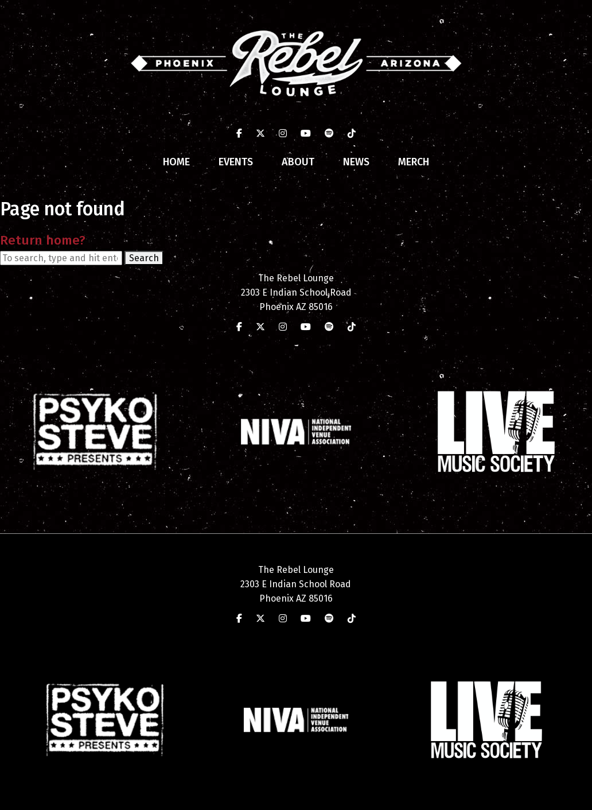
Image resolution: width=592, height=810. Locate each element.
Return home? (42, 240)
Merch (413, 162)
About (298, 162)
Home (176, 162)
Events (236, 162)
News (356, 162)
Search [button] (144, 258)
